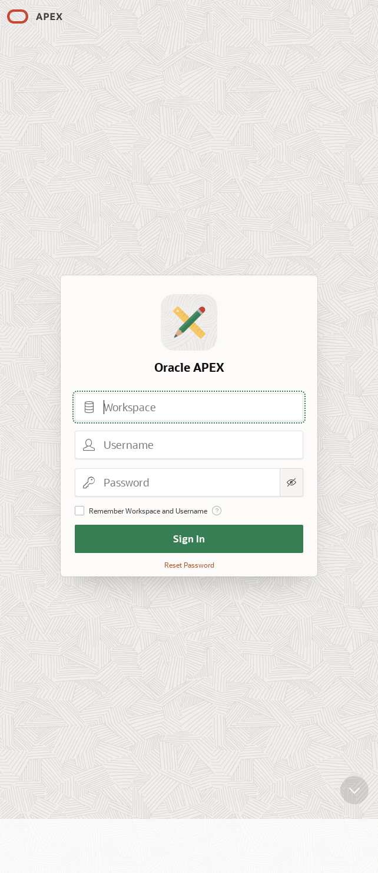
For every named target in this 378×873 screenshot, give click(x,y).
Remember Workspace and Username (148, 510)
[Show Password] (291, 482)
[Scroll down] (354, 781)
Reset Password (189, 564)
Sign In (189, 538)
